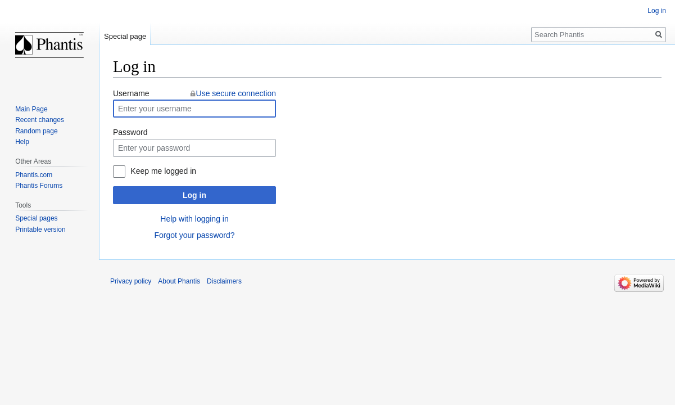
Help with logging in (194, 218)
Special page (125, 36)
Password (130, 132)
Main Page (31, 109)
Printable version (40, 229)
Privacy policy (130, 281)
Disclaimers (224, 281)
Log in (194, 195)
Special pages (36, 218)
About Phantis (179, 281)
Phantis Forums (38, 186)
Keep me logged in (163, 171)
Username (131, 93)
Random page (36, 131)
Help (22, 142)
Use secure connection (236, 93)
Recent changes (39, 120)
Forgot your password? (194, 235)
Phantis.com (33, 175)
